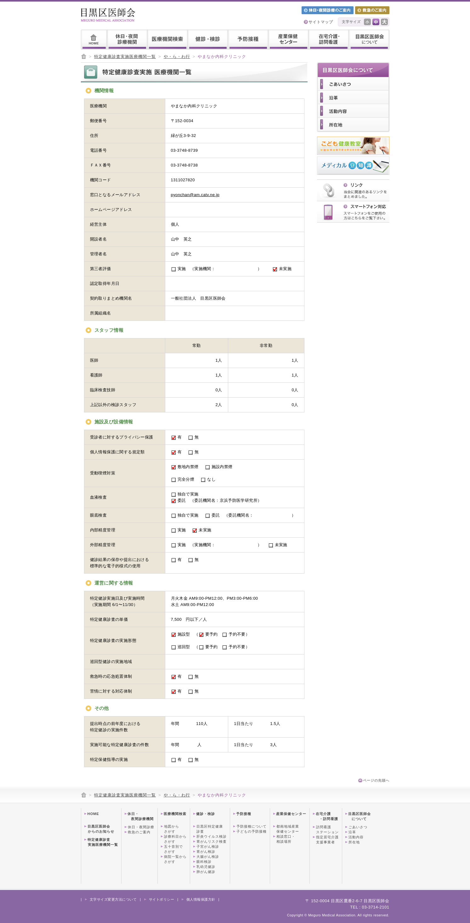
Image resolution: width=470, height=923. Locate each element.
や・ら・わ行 (177, 56)
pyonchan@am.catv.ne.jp (195, 194)
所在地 (354, 842)
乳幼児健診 (205, 867)
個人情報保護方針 (200, 899)
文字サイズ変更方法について (113, 899)
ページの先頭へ (376, 780)
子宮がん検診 (207, 846)
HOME (93, 814)
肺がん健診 (205, 872)
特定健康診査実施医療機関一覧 (125, 56)
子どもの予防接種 (251, 831)
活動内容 (356, 837)
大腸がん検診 (207, 856)
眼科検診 (204, 862)
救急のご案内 (139, 832)
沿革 (352, 832)
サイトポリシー (161, 899)
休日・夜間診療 (141, 827)
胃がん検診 (205, 851)
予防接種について (251, 826)
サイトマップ (321, 22)
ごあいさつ (357, 827)
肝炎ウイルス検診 (211, 836)
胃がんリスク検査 (211, 841)
